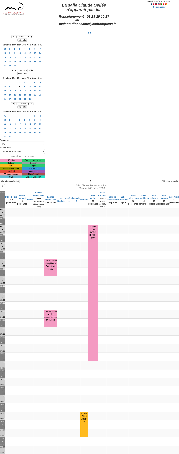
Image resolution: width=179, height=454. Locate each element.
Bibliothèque (11, 197)
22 (10, 61)
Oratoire (84, 200)
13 (35, 53)
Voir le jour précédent (10, 181)
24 (4, 53)
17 (20, 57)
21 (40, 57)
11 (25, 53)
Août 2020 (22, 104)
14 (40, 53)
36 (4, 137)
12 (30, 53)
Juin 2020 (22, 37)
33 (4, 124)
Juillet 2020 (22, 70)
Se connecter (159, 7)
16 (15, 57)
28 (40, 61)
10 (20, 53)
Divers (30, 200)
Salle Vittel (174, 197)
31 (4, 99)
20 (35, 57)
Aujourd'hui (22, 40)
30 (15, 66)
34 (4, 128)
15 (10, 57)
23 (4, 49)
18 (25, 57)
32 (4, 120)
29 (10, 66)
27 (35, 61)
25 (4, 57)
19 (30, 57)
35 (4, 132)
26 (4, 61)
